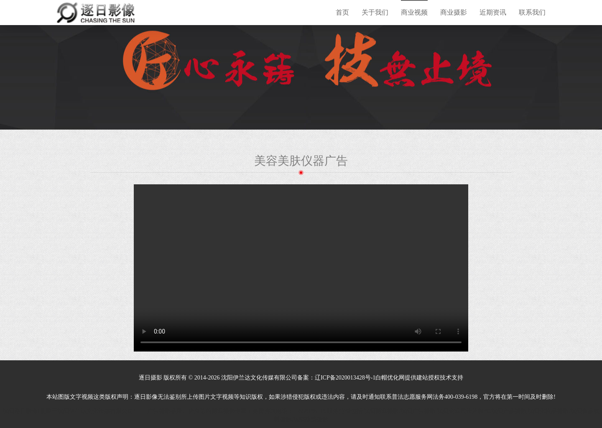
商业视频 (414, 12)
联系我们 (532, 12)
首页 (342, 12)
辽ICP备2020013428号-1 (345, 377)
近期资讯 (493, 12)
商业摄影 (453, 12)
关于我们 (375, 12)
